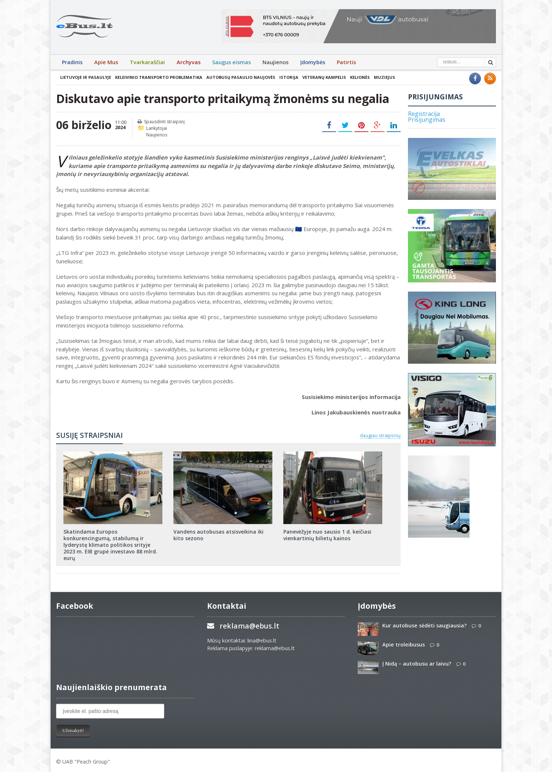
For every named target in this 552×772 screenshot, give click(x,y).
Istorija (288, 77)
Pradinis (72, 62)
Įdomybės (312, 62)
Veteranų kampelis (324, 77)
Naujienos (275, 62)
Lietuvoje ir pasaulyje (85, 77)
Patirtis (346, 62)
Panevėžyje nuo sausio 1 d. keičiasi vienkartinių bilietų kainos (327, 535)
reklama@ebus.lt (249, 626)
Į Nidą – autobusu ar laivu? (416, 663)
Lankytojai (156, 128)
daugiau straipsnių (380, 435)
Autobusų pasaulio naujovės (240, 77)
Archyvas (188, 62)
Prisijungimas (426, 120)
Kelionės (360, 77)
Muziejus (384, 77)
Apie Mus (106, 62)
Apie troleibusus (403, 644)
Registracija (424, 114)
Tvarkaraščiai (147, 62)
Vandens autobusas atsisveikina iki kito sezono (218, 535)
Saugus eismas (231, 62)
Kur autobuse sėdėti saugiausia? (424, 625)
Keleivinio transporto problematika (158, 77)
